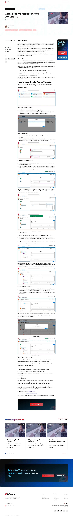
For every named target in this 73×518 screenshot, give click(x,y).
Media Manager (56, 498)
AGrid (55, 497)
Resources (52, 1)
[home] (8, 2)
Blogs (65, 497)
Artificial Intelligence (45, 498)
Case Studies (66, 498)
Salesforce (44, 497)
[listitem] (15, 436)
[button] (41, 1)
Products (45, 1)
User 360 (55, 499)
